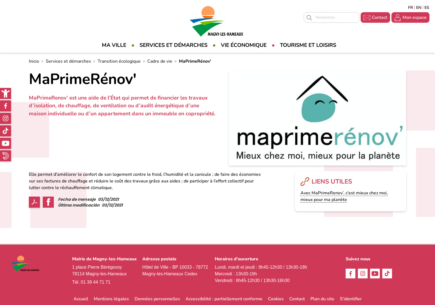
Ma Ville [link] (114, 45)
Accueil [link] (81, 299)
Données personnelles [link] (157, 299)
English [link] (418, 7)
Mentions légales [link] (111, 299)
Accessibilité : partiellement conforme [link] (224, 299)
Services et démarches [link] (174, 45)
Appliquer (309, 17)
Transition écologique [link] (119, 61)
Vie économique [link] (244, 45)
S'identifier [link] (351, 299)
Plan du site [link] (322, 299)
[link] (5, 93)
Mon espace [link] (415, 17)
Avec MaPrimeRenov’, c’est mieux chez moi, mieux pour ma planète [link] (344, 196)
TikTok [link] (5, 130)
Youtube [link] (5, 143)
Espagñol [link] (426, 7)
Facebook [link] (5, 105)
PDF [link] (34, 202)
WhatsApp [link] (5, 155)
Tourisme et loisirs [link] (308, 45)
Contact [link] (379, 17)
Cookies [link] (276, 299)
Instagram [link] (5, 118)
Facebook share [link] (48, 202)
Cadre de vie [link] (159, 61)
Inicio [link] (34, 61)
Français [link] (410, 7)
